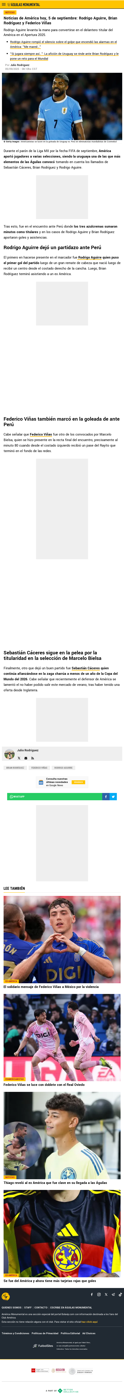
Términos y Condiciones (15, 1333)
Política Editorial (70, 1333)
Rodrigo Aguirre (63, 768)
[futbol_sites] (43, 1346)
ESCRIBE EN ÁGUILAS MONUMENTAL (71, 1307)
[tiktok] (120, 1294)
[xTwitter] (106, 1294)
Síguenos (78, 782)
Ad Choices (88, 1333)
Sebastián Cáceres (86, 668)
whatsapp (17, 797)
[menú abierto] (3, 4)
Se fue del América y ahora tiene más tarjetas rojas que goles (50, 1281)
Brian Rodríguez (15, 768)
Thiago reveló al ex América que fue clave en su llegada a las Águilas (55, 1183)
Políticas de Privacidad (45, 1333)
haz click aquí (89, 1322)
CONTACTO (40, 1307)
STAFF (28, 1307)
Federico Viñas (41, 434)
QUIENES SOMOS (11, 1307)
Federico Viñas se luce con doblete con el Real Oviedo (44, 1084)
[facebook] (92, 1294)
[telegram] (113, 1294)
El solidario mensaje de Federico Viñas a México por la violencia (51, 987)
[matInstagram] (99, 1294)
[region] (62, 197)
